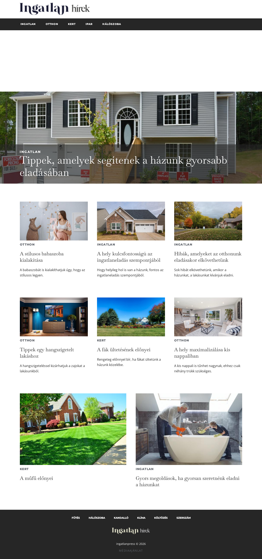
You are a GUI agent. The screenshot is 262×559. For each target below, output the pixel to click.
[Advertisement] (131, 61)
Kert (101, 340)
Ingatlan (30, 152)
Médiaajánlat (131, 550)
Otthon (27, 244)
